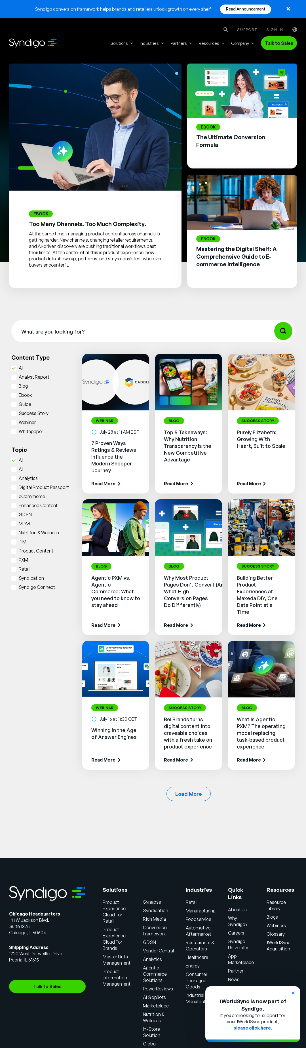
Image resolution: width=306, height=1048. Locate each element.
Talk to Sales (279, 43)
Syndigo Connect (37, 587)
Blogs (272, 917)
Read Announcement (245, 9)
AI (21, 469)
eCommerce (32, 496)
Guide (25, 404)
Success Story (33, 413)
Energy (193, 966)
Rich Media (154, 919)
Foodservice (198, 919)
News (233, 979)
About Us (237, 909)
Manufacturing (201, 911)
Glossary (276, 934)
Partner (235, 971)
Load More (188, 794)
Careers (236, 933)
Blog (23, 386)
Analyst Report (34, 377)
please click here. (252, 1028)
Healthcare (197, 957)
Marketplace (156, 1006)
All (21, 368)
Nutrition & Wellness (39, 532)
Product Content (36, 551)
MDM (24, 523)
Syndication (31, 578)
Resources (209, 43)
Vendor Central (158, 951)
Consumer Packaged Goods (196, 980)
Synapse (152, 902)
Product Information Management (116, 978)
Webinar (27, 422)
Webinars (276, 925)
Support (247, 29)
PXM (23, 560)
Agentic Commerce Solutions (155, 974)
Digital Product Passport (44, 487)
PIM (22, 542)
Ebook (25, 395)
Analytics (28, 478)
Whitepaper (31, 431)
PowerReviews (158, 989)
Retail (24, 569)
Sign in (274, 29)
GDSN (25, 514)
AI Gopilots (154, 997)
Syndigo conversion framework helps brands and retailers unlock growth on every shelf (123, 9)
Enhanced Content (38, 505)
